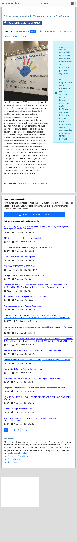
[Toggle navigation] (72, 3)
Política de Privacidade (15, 71)
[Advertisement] (38, 28)
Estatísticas (65, 66)
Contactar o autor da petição (32, 218)
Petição (8, 66)
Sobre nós (12, 496)
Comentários (47, 66)
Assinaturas (26, 66)
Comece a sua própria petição (34, 249)
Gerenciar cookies (16, 493)
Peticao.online (10, 3)
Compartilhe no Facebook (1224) (21, 57)
